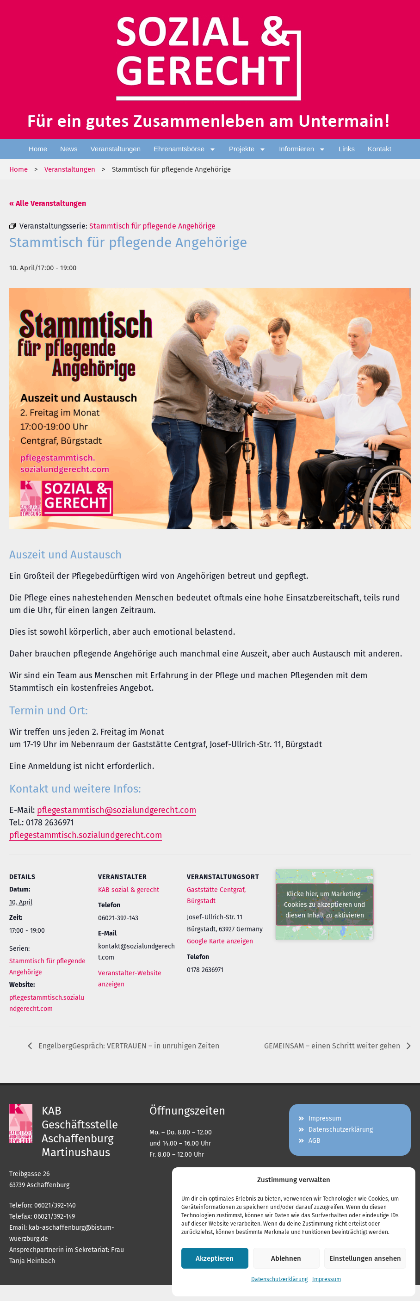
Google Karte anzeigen (220, 941)
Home (38, 149)
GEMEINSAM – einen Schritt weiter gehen (333, 1045)
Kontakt (379, 149)
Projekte (247, 149)
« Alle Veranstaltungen (47, 203)
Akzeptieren (215, 1258)
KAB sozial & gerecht (128, 890)
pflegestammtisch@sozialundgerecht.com (116, 810)
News (69, 149)
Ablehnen (286, 1258)
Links (347, 149)
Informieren (302, 149)
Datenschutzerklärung (279, 1279)
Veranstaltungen (116, 149)
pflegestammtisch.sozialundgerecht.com (85, 835)
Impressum (326, 1279)
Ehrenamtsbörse (185, 149)
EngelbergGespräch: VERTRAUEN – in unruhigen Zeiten (128, 1045)
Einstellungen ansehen (365, 1258)
